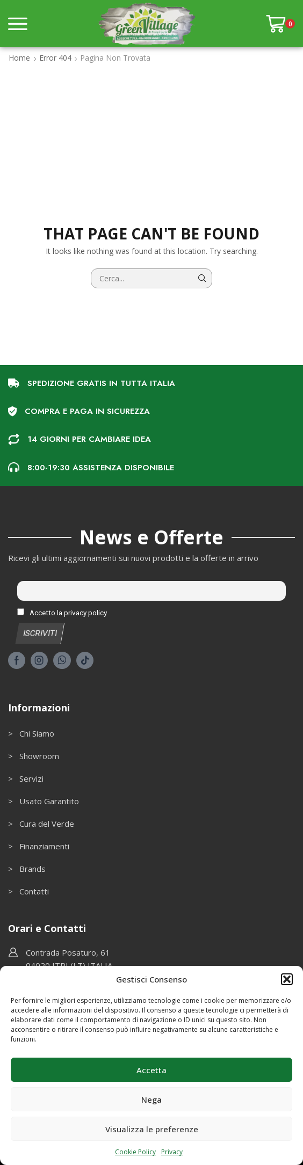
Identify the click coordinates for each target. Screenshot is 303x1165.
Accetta (151, 1070)
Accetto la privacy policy (62, 612)
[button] (287, 979)
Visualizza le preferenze (151, 1129)
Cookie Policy (135, 1151)
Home (19, 58)
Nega (151, 1099)
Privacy (172, 1151)
